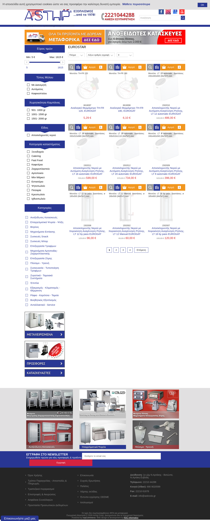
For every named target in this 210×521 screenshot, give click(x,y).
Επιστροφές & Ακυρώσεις (42, 495)
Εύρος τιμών (44, 56)
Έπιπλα (34, 290)
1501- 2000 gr (39, 126)
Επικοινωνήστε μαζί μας (20, 518)
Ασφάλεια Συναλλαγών (40, 501)
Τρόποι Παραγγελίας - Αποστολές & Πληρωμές (47, 483)
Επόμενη (141, 258)
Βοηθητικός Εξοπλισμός (43, 307)
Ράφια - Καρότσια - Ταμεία (44, 303)
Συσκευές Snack (39, 244)
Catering (36, 163)
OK (202, 5)
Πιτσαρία (36, 198)
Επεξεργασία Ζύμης (41, 266)
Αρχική (31, 29)
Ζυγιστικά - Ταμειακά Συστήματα (41, 284)
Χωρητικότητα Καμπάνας (44, 110)
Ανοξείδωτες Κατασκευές (43, 225)
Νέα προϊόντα (64, 29)
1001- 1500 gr (39, 122)
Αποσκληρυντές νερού (44, 143)
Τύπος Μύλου (44, 85)
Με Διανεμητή (39, 92)
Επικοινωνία (111, 29)
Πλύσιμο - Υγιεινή (39, 271)
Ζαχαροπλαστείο (41, 176)
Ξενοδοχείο (38, 159)
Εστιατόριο (37, 189)
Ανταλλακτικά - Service (42, 312)
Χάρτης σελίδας (88, 492)
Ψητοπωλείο (38, 193)
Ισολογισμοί (86, 503)
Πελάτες (84, 487)
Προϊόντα (45, 29)
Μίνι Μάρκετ (38, 185)
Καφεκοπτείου (39, 101)
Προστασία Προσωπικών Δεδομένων (48, 506)
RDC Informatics (131, 519)
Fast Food (37, 168)
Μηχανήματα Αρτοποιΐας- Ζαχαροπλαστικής (44, 260)
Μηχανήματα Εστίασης (42, 239)
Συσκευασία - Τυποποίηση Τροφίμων (44, 277)
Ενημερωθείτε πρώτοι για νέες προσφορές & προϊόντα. (54, 465)
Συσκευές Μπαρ (39, 249)
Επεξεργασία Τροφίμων (43, 253)
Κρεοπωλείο (38, 202)
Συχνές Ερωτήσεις (90, 482)
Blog (79, 29)
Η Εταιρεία (93, 29)
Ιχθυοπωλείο (38, 206)
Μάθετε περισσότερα (136, 4)
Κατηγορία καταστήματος (44, 152)
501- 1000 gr (38, 117)
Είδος (44, 135)
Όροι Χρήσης (35, 476)
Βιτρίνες (34, 234)
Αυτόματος (37, 97)
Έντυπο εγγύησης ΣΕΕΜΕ (94, 498)
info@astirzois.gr (147, 497)
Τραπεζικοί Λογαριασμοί (41, 490)
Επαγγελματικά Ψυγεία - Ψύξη (46, 230)
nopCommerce (89, 519)
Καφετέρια (37, 172)
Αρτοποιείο (37, 181)
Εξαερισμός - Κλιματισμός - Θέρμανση (45, 297)
